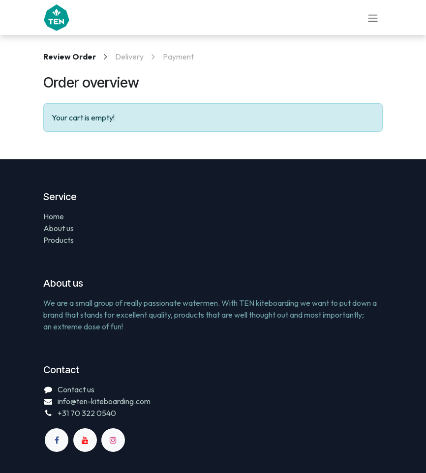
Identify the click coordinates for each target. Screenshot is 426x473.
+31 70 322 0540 (87, 413)
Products (58, 240)
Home (53, 216)
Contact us (76, 389)
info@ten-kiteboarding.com (104, 401)
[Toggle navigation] (373, 17)
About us (58, 228)
